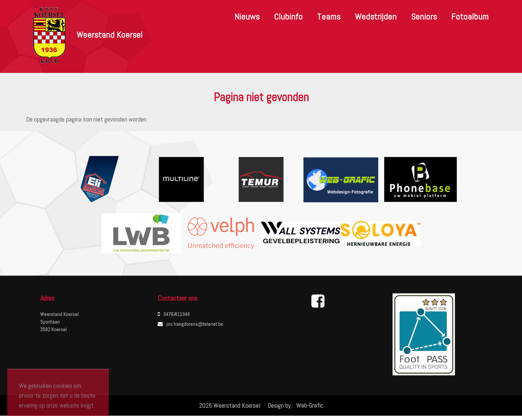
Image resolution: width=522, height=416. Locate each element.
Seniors (424, 16)
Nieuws (247, 16)
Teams (328, 16)
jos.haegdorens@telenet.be (194, 324)
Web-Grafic (309, 405)
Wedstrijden (376, 16)
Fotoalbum (470, 16)
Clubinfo (288, 16)
